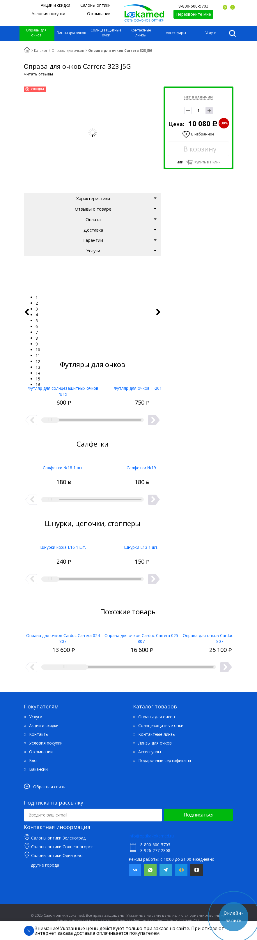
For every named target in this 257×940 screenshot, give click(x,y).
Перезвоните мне (193, 14)
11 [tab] (38, 355)
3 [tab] (37, 309)
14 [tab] (38, 373)
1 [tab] (37, 297)
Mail (181, 870)
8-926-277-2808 (155, 850)
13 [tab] (38, 367)
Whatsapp (150, 870)
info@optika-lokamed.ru (151, 836)
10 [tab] (38, 349)
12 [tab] (38, 361)
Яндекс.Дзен (196, 870)
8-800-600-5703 (193, 6)
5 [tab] (37, 320)
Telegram (165, 870)
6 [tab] (37, 326)
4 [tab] (37, 315)
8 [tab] (37, 338)
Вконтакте (135, 870)
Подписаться (198, 815)
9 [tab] (37, 344)
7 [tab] (37, 332)
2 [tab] (37, 303)
